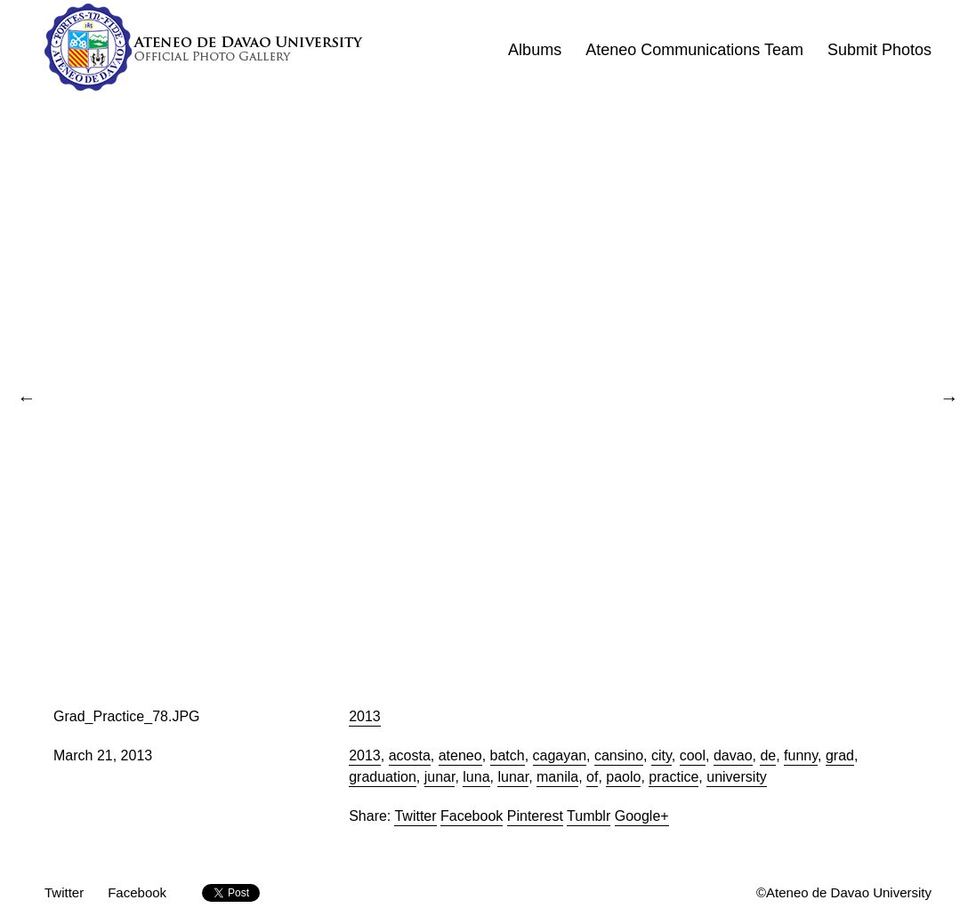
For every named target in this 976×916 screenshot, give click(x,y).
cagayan (560, 755)
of (592, 776)
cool (693, 755)
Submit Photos (879, 50)
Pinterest (535, 816)
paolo (623, 776)
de (768, 755)
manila (557, 776)
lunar (512, 776)
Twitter (415, 816)
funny (801, 755)
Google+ (642, 816)
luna (476, 776)
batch (507, 755)
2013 (365, 716)
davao (733, 755)
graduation (382, 776)
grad (840, 755)
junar (440, 776)
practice (673, 776)
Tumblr (588, 816)
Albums (534, 50)
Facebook (471, 816)
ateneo (460, 755)
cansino (618, 755)
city (661, 755)
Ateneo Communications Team (694, 50)
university (736, 776)
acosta (410, 755)
